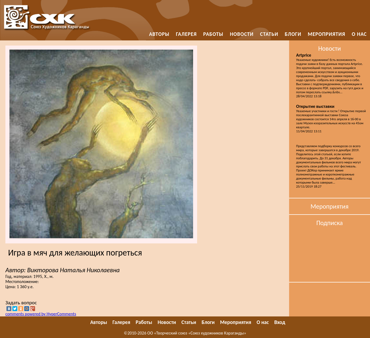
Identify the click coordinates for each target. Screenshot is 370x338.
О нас (359, 34)
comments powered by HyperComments (40, 313)
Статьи (269, 34)
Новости (241, 34)
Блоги (293, 34)
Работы (213, 34)
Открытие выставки (315, 106)
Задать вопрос (21, 302)
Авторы (159, 34)
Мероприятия (326, 34)
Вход (279, 322)
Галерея (186, 34)
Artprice (303, 55)
